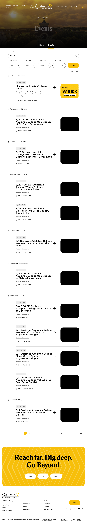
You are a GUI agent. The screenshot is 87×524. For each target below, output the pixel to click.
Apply (67, 6)
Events (51, 45)
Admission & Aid (8, 6)
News (41, 45)
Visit (57, 6)
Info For (74, 6)
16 (62, 433)
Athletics (47, 501)
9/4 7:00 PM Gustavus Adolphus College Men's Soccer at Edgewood (34, 308)
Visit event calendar (22, 127)
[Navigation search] (82, 7)
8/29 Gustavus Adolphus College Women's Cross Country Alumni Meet (30, 187)
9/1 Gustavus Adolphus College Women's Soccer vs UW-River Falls (34, 243)
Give (74, 502)
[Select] (14, 65)
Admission (26, 503)
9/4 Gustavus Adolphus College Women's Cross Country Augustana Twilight (34, 332)
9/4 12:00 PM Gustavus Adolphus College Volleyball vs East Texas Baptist (33, 380)
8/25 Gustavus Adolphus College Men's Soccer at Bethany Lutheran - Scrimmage (34, 154)
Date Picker (58, 60)
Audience (43, 60)
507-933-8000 (7, 510)
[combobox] (14, 66)
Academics (16, 5)
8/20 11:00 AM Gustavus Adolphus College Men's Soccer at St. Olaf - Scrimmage (34, 122)
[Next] (82, 433)
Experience (26, 509)
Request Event (49, 509)
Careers (46, 506)
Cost (62, 6)
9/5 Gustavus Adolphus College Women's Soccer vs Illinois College (34, 412)
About (23, 5)
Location (28, 60)
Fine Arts (47, 503)
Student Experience (30, 6)
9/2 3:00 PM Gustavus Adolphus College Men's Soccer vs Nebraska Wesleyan (34, 276)
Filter (12, 51)
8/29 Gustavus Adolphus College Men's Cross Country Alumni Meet (32, 210)
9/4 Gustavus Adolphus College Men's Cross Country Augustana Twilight (34, 356)
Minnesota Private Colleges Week (31, 87)
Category (13, 60)
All (34, 45)
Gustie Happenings (43, 15)
